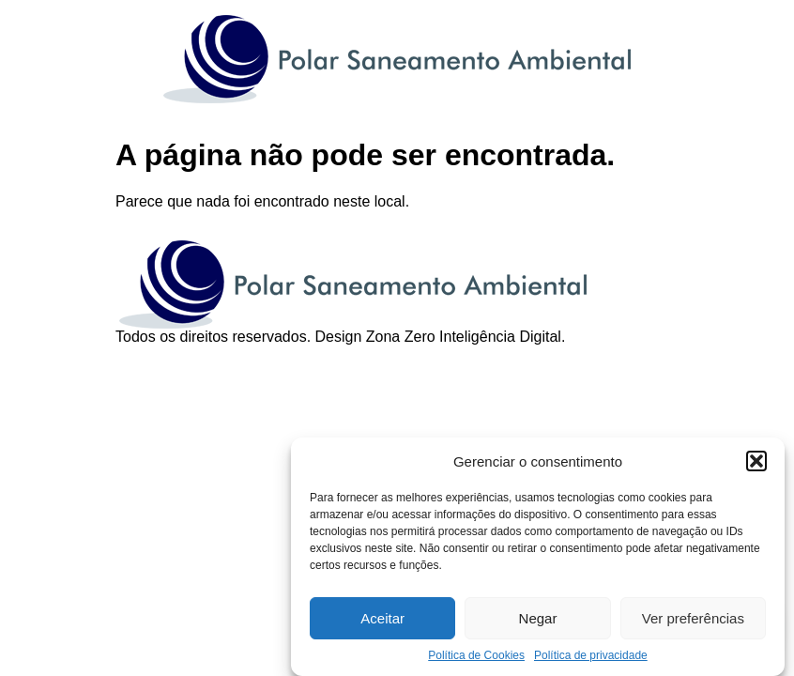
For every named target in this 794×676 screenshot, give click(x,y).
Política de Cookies (476, 655)
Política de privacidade (591, 655)
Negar (538, 618)
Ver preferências (693, 618)
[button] (756, 461)
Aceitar (382, 618)
